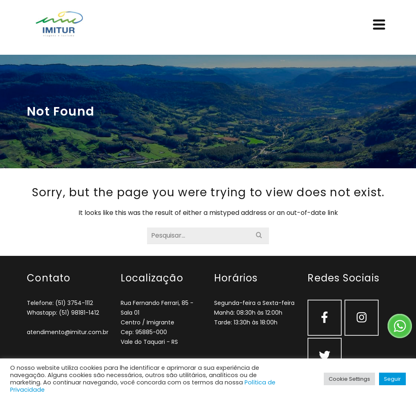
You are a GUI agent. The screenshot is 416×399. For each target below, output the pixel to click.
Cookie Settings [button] (349, 379)
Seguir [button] (392, 379)
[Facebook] (325, 318)
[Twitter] (325, 356)
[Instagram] (361, 318)
